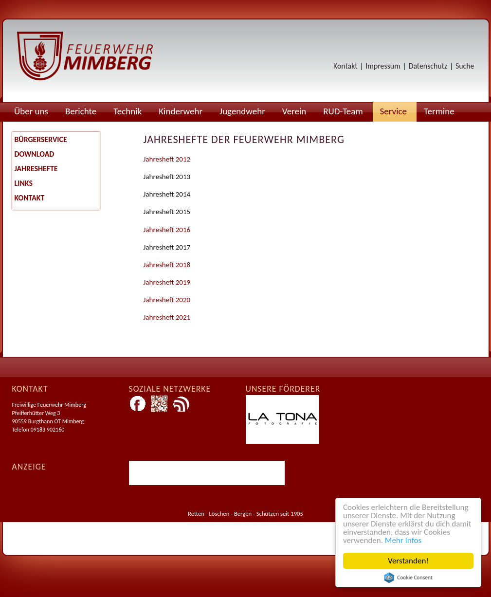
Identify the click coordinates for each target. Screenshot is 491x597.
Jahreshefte (36, 168)
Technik (127, 111)
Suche (464, 66)
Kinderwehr (180, 111)
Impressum (382, 66)
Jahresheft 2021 (167, 317)
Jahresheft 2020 (167, 299)
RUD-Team (343, 111)
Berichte (80, 111)
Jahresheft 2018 (167, 264)
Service (393, 111)
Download (35, 154)
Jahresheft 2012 (167, 159)
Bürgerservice (41, 139)
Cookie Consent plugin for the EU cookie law (408, 577)
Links (24, 183)
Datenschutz (428, 66)
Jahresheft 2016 (167, 229)
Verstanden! (408, 561)
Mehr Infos (403, 540)
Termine (439, 111)
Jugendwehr (242, 111)
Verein (294, 111)
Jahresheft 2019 (167, 282)
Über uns (31, 111)
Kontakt (345, 66)
